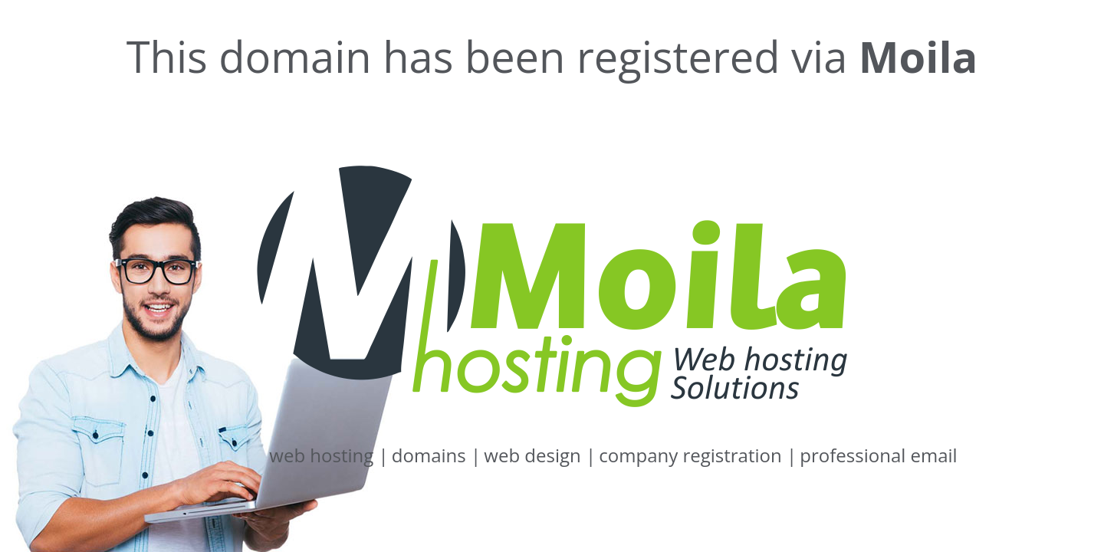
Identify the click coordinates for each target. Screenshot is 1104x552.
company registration (698, 455)
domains (436, 455)
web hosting (328, 455)
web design (540, 455)
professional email (878, 455)
